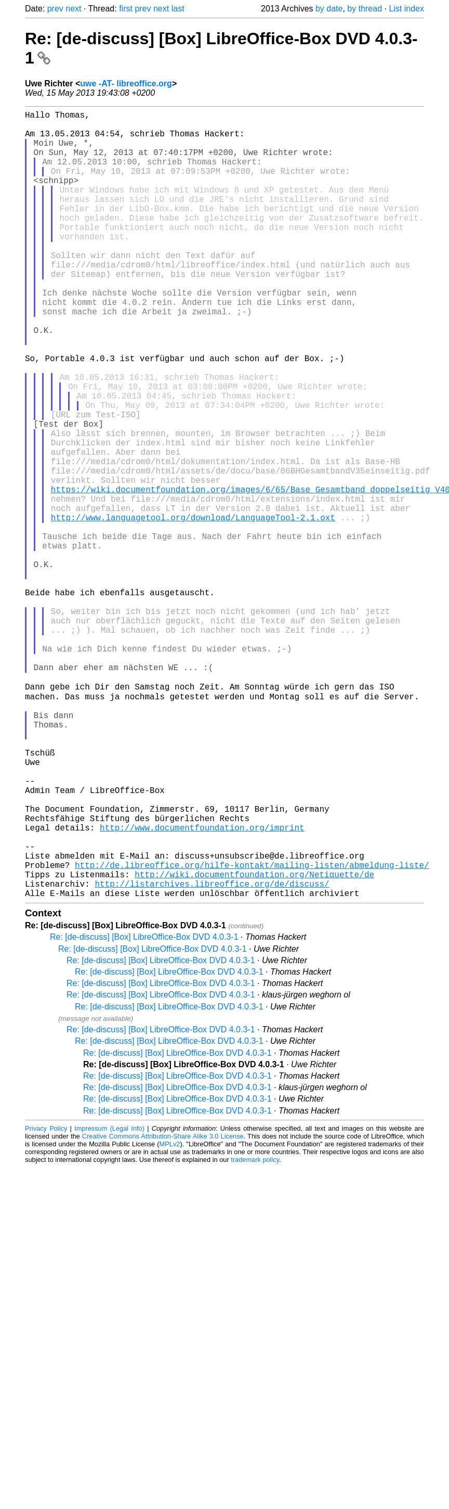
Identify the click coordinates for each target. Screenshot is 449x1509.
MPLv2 (170, 1318)
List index (406, 8)
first (126, 8)
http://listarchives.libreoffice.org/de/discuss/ (212, 1055)
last (177, 8)
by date (328, 8)
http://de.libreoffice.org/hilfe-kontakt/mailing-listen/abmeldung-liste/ (252, 1032)
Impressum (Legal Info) (109, 1302)
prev (55, 8)
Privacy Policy (46, 1302)
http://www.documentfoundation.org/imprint (202, 986)
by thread (364, 8)
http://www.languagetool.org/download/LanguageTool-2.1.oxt (193, 609)
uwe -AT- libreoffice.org (126, 83)
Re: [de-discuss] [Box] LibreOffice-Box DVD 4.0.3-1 (144, 1110)
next (73, 8)
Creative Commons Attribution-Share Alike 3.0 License (163, 1310)
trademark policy (255, 1333)
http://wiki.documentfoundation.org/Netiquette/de (254, 1044)
